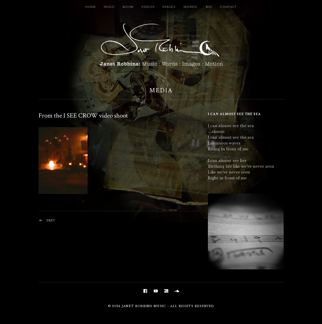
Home (90, 6)
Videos (148, 6)
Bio (209, 6)
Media (161, 90)
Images (169, 6)
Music (109, 6)
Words (190, 6)
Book (128, 6)
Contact (228, 6)
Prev (51, 220)
